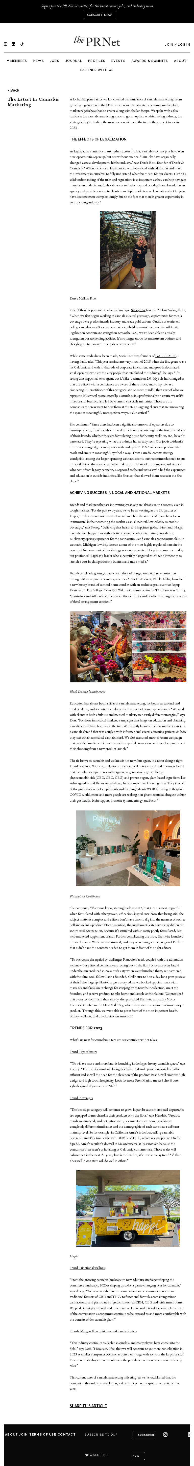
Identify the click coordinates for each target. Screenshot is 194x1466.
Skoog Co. (138, 310)
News (38, 60)
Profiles (96, 60)
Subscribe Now (99, 15)
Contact (67, 1434)
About (180, 60)
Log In (184, 44)
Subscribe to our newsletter (101, 1445)
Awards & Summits (150, 60)
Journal (73, 60)
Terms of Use (42, 1434)
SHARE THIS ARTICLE (88, 1406)
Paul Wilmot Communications (132, 590)
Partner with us (97, 70)
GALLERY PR (165, 356)
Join (169, 44)
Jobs (54, 60)
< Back (13, 90)
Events (118, 60)
